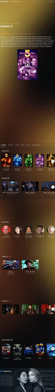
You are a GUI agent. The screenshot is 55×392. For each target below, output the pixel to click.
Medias (47, 376)
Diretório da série (43, 370)
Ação (13, 23)
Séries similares (36, 145)
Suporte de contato (51, 371)
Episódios (10, 145)
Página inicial (4, 23)
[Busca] (53, 1)
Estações (3, 145)
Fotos (28, 145)
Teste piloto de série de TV (45, 379)
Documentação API (40, 371)
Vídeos (23, 145)
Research (53, 378)
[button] (6, 237)
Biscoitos (48, 374)
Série (9, 23)
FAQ (45, 371)
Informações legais (42, 374)
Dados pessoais (51, 375)
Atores (17, 145)
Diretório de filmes (51, 370)
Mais (10, 256)
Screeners (52, 376)
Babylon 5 (17, 23)
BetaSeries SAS (42, 376)
